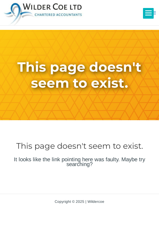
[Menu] (148, 13)
